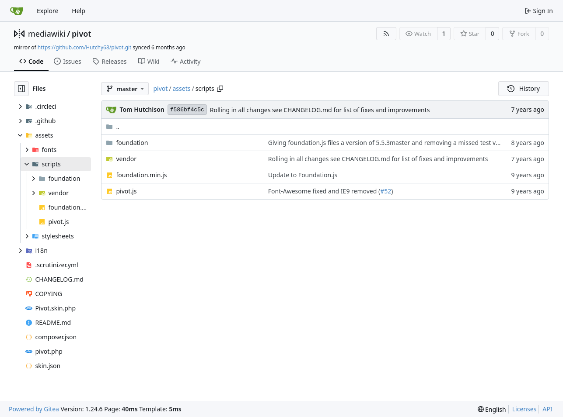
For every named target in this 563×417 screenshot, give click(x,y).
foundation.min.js (141, 175)
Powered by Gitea (34, 409)
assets (182, 88)
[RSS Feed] (386, 33)
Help (78, 11)
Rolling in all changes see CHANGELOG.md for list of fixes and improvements (320, 110)
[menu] (492, 409)
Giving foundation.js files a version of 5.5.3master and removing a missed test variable (392, 142)
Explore (47, 11)
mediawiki (47, 33)
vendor (126, 159)
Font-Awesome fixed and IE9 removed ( (324, 191)
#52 (385, 191)
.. (112, 126)
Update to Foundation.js (302, 175)
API (547, 409)
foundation (132, 142)
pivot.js (126, 191)
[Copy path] (220, 89)
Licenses (524, 409)
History (523, 88)
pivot (81, 33)
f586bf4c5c (187, 110)
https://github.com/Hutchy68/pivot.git (85, 47)
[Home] (16, 11)
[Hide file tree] (21, 88)
